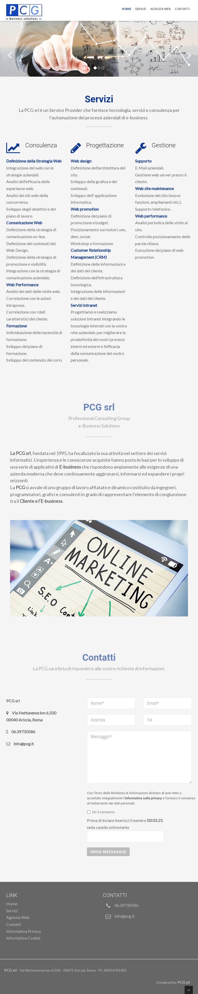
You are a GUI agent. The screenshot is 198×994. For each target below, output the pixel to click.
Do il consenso (101, 812)
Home (126, 9)
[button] (8, 54)
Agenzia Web (160, 9)
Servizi (140, 9)
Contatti (182, 9)
